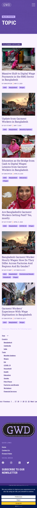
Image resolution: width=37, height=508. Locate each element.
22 (29, 401)
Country (5, 339)
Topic (4, 352)
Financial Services (10, 391)
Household (7, 369)
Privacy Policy (7, 454)
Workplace (7, 388)
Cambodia (7, 346)
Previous (6, 401)
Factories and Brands (11, 385)
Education (7, 375)
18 (18, 401)
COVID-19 (7, 365)
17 (15, 401)
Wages (6, 359)
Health (6, 372)
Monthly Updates (10, 355)
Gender (6, 378)
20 (23, 401)
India (5, 349)
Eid (5, 362)
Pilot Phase (8, 382)
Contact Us (6, 450)
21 (26, 401)
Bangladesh (8, 342)
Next (32, 401)
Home (4, 447)
